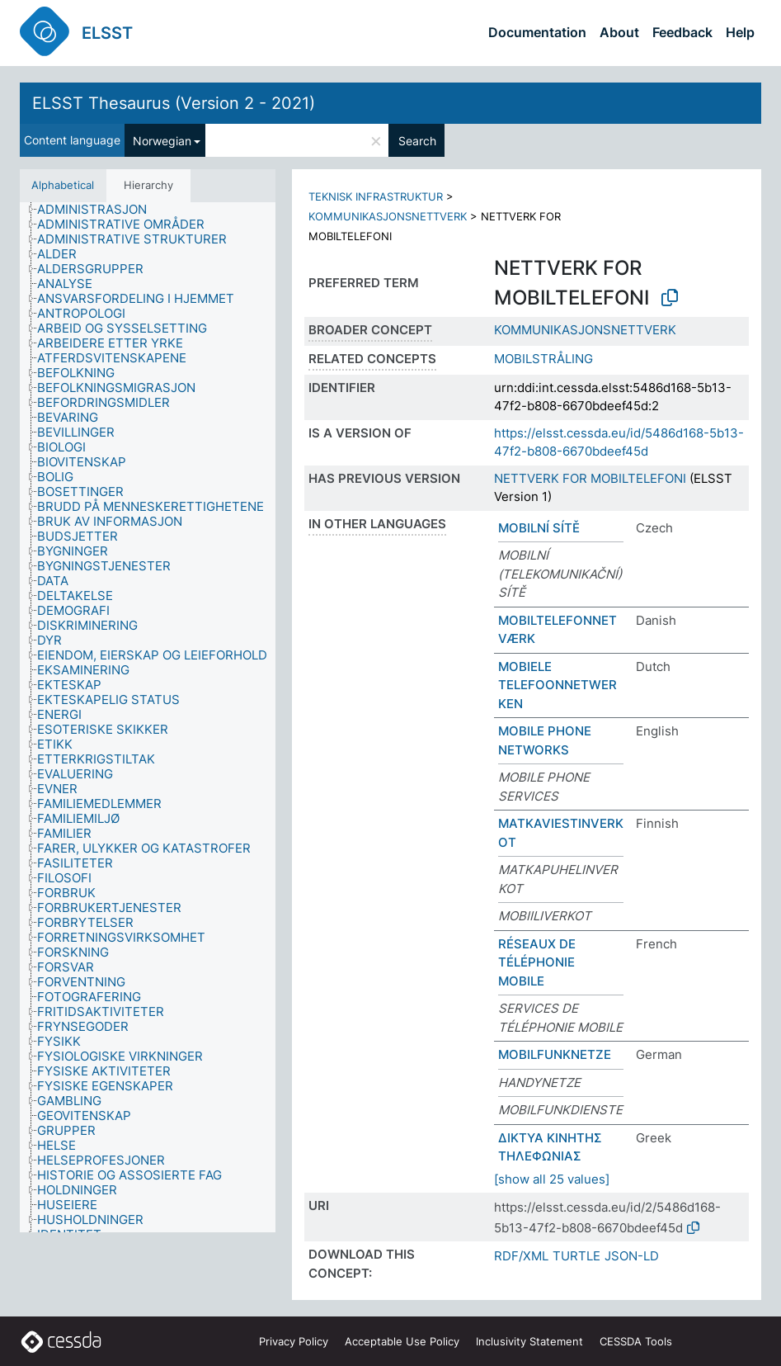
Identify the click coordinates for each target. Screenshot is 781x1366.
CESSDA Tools (636, 1341)
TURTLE (576, 1256)
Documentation (537, 32)
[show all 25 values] (551, 1179)
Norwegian (162, 141)
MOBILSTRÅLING (543, 358)
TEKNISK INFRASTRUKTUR (375, 196)
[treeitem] (99, 209)
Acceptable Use (402, 1341)
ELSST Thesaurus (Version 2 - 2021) (173, 103)
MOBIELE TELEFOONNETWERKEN (557, 685)
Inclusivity (529, 1341)
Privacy (293, 1341)
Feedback (682, 32)
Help (740, 32)
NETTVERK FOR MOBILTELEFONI (590, 478)
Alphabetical (62, 184)
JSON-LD (632, 1256)
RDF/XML (521, 1256)
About (619, 32)
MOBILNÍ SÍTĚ (539, 528)
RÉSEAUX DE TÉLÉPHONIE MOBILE (537, 962)
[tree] (147, 717)
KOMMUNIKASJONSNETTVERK (387, 216)
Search (417, 141)
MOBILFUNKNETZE (554, 1054)
